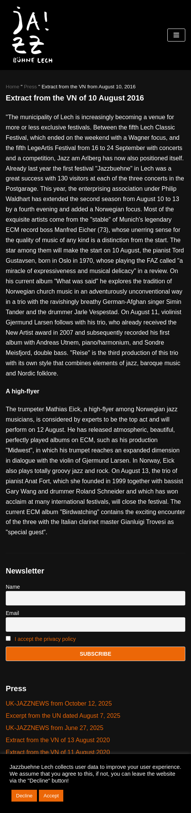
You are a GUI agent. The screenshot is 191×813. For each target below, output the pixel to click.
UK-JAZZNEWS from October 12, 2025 (59, 703)
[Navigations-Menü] (176, 35)
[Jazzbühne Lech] (30, 35)
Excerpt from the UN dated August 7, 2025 (63, 715)
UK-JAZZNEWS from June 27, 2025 (54, 728)
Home (12, 86)
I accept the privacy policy (45, 639)
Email (12, 613)
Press (30, 86)
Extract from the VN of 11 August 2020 (58, 752)
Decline (24, 796)
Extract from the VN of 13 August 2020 (58, 740)
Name (13, 587)
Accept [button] (51, 796)
